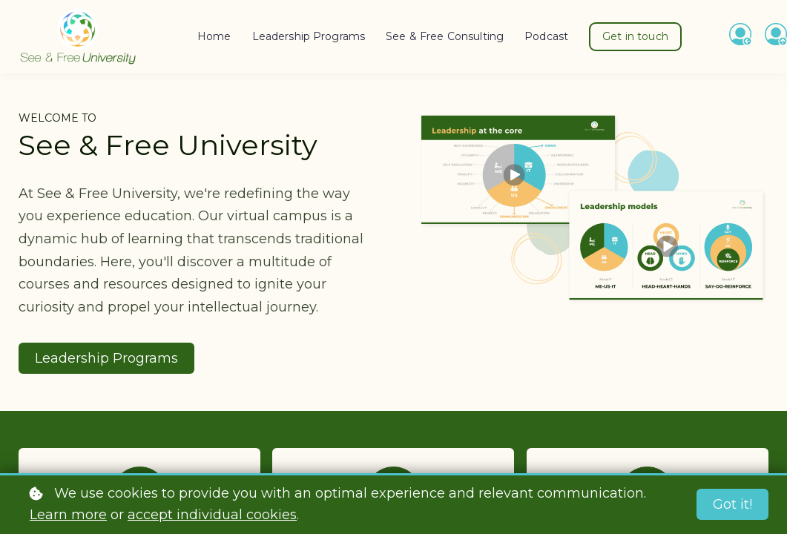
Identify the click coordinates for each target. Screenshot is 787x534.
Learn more (68, 515)
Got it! (732, 504)
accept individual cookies (212, 515)
